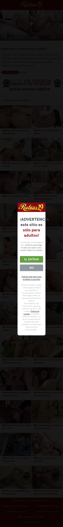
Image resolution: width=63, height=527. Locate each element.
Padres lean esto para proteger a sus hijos (32, 277)
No (32, 268)
